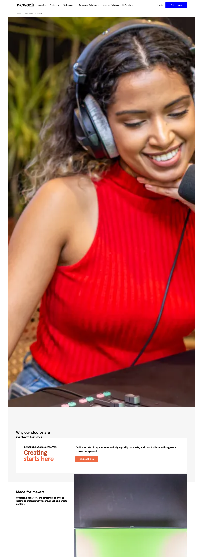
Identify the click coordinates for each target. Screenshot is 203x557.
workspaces (29, 14)
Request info (86, 459)
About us (42, 5)
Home (19, 14)
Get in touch (176, 5)
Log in (160, 5)
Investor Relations (111, 5)
